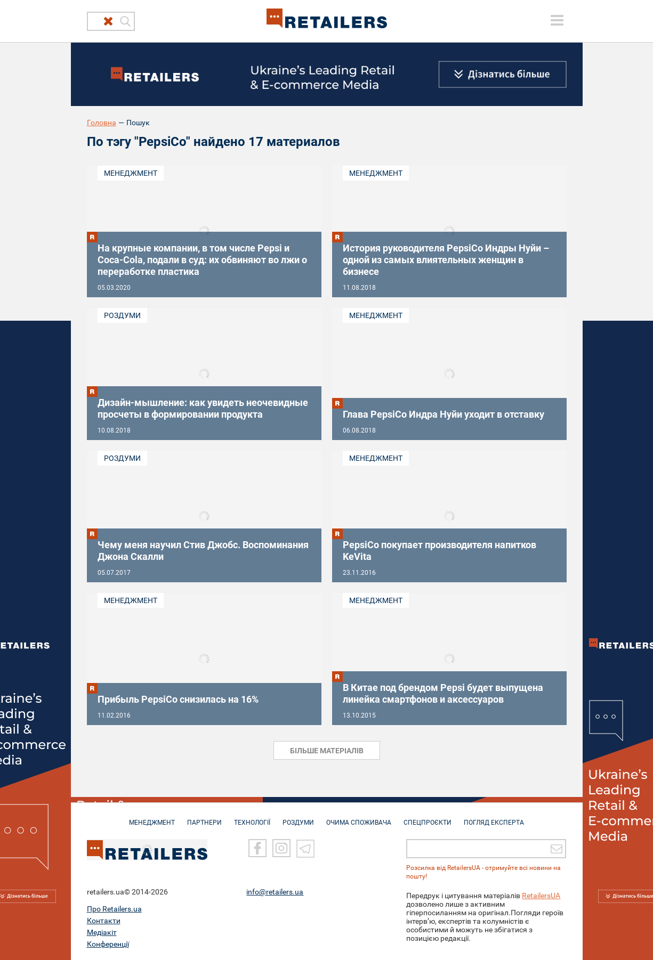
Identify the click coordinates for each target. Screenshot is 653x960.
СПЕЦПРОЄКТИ (428, 817)
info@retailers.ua (274, 891)
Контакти (103, 920)
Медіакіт (102, 932)
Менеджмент (130, 173)
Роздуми (122, 315)
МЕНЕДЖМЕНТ (152, 817)
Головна (101, 122)
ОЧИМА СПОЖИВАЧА (358, 817)
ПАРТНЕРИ (204, 817)
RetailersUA (541, 895)
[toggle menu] (557, 20)
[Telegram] (305, 848)
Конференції (108, 943)
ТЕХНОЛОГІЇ (252, 817)
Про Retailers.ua (114, 908)
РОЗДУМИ (298, 817)
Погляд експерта (494, 817)
